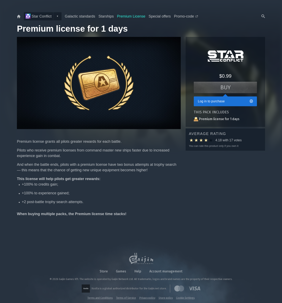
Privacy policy (147, 297)
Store (104, 271)
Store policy (166, 297)
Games (121, 271)
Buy (225, 87)
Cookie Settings (185, 297)
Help (137, 271)
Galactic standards (80, 16)
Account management (165, 271)
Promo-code (186, 16)
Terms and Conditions (100, 297)
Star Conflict (38, 16)
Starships (106, 16)
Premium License (131, 16)
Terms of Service (126, 297)
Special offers (160, 16)
